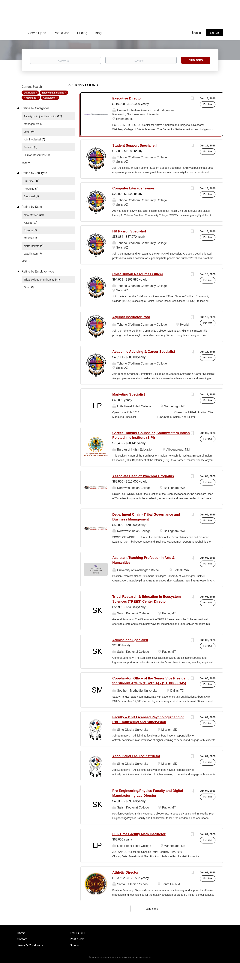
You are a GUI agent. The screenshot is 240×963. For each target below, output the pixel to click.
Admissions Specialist (130, 640)
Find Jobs (196, 60)
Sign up (214, 32)
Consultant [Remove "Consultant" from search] (49, 98)
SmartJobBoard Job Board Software (133, 957)
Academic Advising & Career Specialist (143, 351)
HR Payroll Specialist (129, 231)
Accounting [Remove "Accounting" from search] (30, 98)
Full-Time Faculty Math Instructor (139, 834)
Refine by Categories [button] (35, 108)
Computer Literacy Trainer (133, 188)
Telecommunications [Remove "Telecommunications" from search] (53, 92)
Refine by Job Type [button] (34, 172)
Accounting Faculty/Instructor (136, 756)
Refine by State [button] (31, 206)
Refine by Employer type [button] (37, 271)
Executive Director (127, 98)
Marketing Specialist (128, 394)
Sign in (196, 32)
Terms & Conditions (30, 945)
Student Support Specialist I (134, 145)
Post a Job (77, 939)
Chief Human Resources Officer (137, 274)
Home (21, 933)
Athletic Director (125, 872)
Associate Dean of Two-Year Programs (143, 476)
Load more (152, 908)
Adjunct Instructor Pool (131, 317)
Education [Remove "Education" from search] (29, 92)
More (25, 162)
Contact (22, 939)
